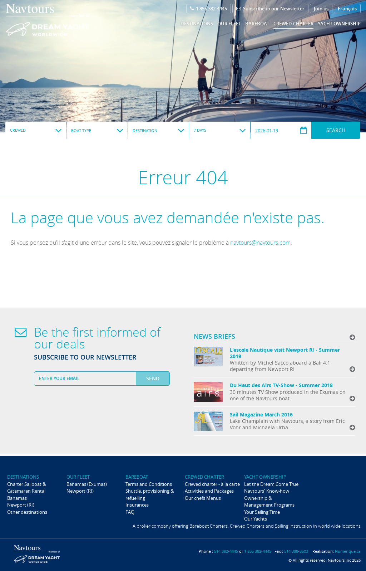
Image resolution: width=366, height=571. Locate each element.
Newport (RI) (20, 505)
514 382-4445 (226, 551)
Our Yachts (255, 519)
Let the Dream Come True (271, 484)
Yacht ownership (339, 23)
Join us (321, 8)
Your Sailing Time (262, 512)
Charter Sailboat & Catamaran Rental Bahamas (26, 491)
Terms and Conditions (148, 484)
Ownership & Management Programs (269, 501)
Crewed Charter (293, 23)
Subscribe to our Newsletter (270, 8)
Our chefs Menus (203, 498)
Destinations (196, 23)
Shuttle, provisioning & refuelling (149, 494)
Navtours (62, 20)
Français (347, 8)
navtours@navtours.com (260, 243)
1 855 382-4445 (208, 8)
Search (335, 130)
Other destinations (27, 512)
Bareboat (257, 23)
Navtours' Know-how (266, 491)
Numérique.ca (348, 551)
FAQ (129, 512)
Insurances (137, 505)
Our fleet (229, 23)
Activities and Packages (209, 491)
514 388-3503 (296, 551)
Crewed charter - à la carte (212, 484)
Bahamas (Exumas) (86, 484)
